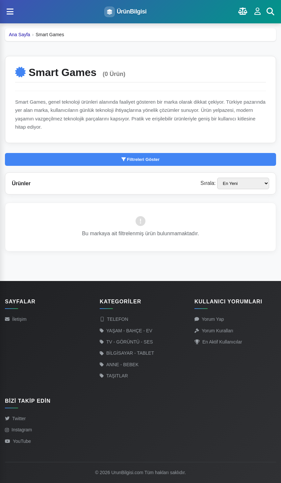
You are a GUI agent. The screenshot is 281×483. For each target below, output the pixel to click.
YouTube (18, 441)
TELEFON (114, 319)
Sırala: (208, 183)
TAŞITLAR (114, 375)
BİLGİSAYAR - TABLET (127, 353)
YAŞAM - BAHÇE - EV (126, 330)
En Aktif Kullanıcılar (218, 341)
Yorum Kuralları (213, 330)
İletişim (16, 319)
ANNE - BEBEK (119, 364)
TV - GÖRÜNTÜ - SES (126, 341)
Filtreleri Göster (140, 159)
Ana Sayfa (19, 34)
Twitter (15, 418)
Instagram (18, 429)
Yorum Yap (209, 319)
